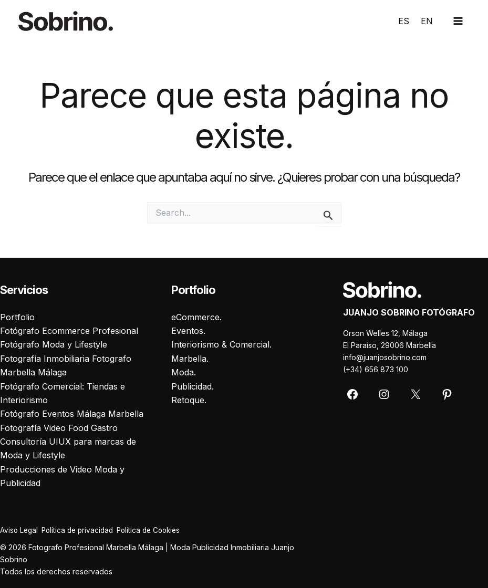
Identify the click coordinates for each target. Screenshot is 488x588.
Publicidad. (192, 386)
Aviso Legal (19, 530)
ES (403, 21)
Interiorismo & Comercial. (221, 344)
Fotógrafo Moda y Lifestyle (53, 344)
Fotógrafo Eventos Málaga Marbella (71, 413)
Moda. (183, 371)
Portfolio (17, 316)
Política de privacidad (84, 530)
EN (427, 21)
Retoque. (188, 399)
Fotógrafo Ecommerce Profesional (69, 330)
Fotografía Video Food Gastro (59, 427)
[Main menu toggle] (458, 21)
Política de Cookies (162, 530)
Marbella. (190, 358)
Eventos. (188, 330)
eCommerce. (196, 316)
